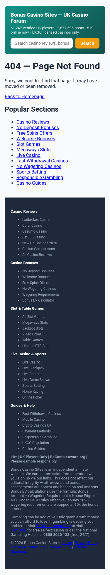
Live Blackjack (33, 368)
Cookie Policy (59, 547)
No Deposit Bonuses (37, 127)
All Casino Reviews (37, 255)
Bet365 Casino (33, 237)
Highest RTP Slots (36, 346)
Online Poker (32, 397)
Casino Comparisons (38, 249)
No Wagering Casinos (38, 166)
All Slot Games (33, 317)
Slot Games (28, 144)
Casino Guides (31, 183)
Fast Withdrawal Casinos (42, 161)
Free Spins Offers (34, 133)
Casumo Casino (34, 231)
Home (67, 543)
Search (87, 43)
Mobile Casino (33, 420)
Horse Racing (32, 391)
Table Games (32, 340)
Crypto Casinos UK (36, 425)
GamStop (18, 530)
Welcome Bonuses (35, 138)
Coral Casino (32, 226)
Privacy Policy (86, 543)
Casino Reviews (32, 122)
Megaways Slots (33, 150)
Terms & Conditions (28, 547)
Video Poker (31, 334)
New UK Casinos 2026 (39, 243)
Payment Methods (36, 431)
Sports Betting (31, 172)
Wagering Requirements (41, 294)
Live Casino (28, 155)
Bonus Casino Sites (34, 15)
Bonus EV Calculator (38, 300)
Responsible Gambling (39, 177)
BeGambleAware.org (53, 526)
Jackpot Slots (33, 328)
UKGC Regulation (35, 443)
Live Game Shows (36, 380)
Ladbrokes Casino (36, 220)
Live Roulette (32, 374)
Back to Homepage (25, 96)
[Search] (42, 43)
